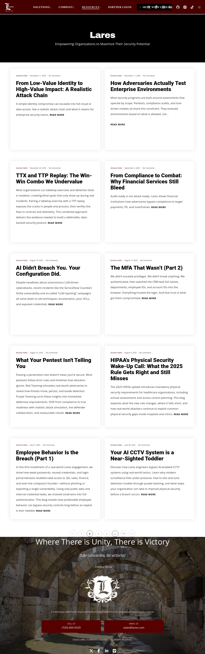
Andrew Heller (22, 75)
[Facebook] (154, 7)
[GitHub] (175, 7)
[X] (147, 7)
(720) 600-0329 (71, 627)
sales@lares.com (133, 627)
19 (123, 533)
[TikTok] (190, 7)
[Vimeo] (183, 7)
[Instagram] (161, 7)
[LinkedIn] (168, 7)
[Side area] (197, 7)
